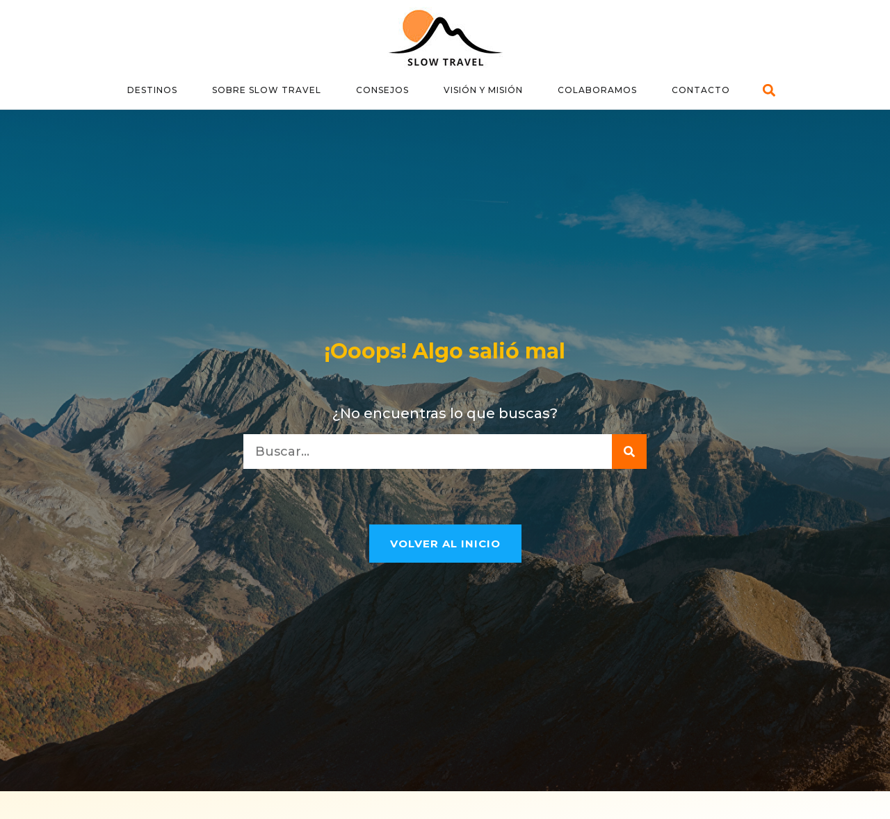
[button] (769, 90)
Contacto (701, 90)
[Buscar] (629, 451)
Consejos (382, 90)
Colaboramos (597, 90)
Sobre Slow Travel (266, 90)
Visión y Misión (483, 90)
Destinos (152, 90)
